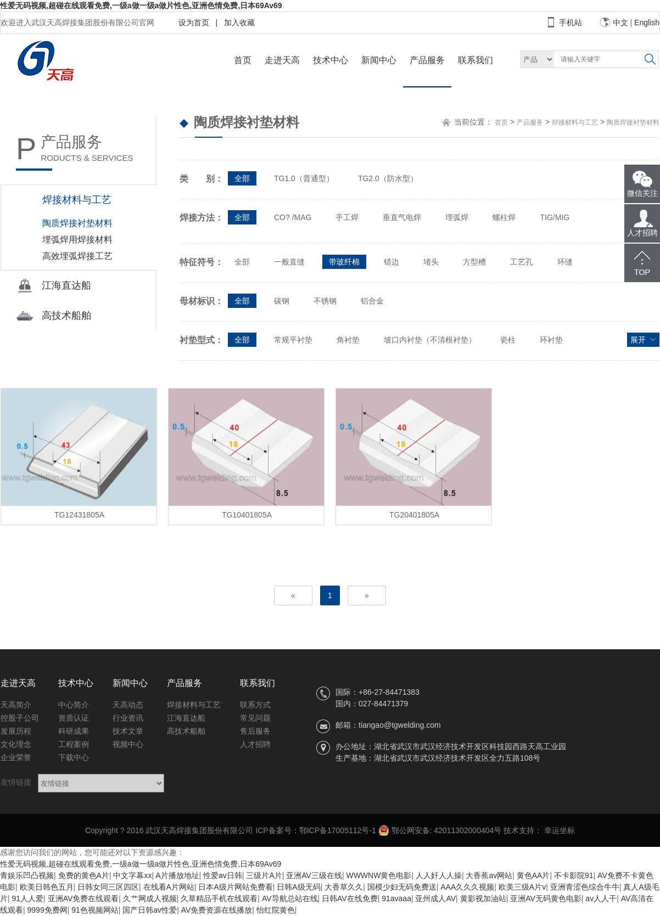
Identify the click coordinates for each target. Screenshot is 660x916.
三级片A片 (264, 875)
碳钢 (281, 300)
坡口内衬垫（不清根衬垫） (430, 339)
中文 (620, 22)
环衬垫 (551, 339)
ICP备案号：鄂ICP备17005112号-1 (315, 830)
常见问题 (255, 717)
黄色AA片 (533, 875)
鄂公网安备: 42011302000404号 (440, 830)
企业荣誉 (16, 757)
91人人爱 (28, 898)
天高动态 (128, 704)
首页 (242, 60)
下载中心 (73, 757)
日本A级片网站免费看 (235, 887)
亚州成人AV (435, 898)
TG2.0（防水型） (388, 178)
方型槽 (474, 261)
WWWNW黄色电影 (378, 875)
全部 (242, 178)
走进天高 (282, 60)
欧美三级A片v (522, 887)
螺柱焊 (504, 217)
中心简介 (73, 704)
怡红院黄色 (275, 910)
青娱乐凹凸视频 (27, 875)
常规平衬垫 (293, 339)
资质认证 (73, 717)
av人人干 (601, 898)
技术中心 (330, 60)
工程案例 (73, 744)
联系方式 (255, 704)
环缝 (565, 261)
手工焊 (347, 217)
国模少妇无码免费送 (402, 887)
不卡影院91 (574, 875)
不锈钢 (325, 300)
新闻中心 (378, 60)
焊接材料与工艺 (575, 122)
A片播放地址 (177, 875)
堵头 (431, 261)
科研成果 (73, 731)
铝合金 (372, 300)
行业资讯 (128, 717)
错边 (391, 261)
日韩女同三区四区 (108, 887)
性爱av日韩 (222, 875)
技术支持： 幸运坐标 (539, 830)
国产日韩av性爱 (149, 910)
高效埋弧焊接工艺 (77, 256)
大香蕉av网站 (489, 875)
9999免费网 (47, 910)
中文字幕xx (132, 875)
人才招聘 (255, 744)
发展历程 (16, 731)
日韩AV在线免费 (350, 898)
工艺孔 (521, 261)
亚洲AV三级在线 (314, 875)
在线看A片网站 (168, 887)
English (646, 22)
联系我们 (475, 60)
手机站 (570, 22)
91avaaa (396, 898)
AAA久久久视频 (467, 887)
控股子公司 (20, 717)
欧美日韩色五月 (47, 887)
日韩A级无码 (298, 887)
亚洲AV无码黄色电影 (545, 898)
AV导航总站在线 (290, 898)
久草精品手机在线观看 (219, 898)
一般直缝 (289, 261)
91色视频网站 (95, 910)
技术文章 (128, 731)
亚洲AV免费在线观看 (83, 898)
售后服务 (255, 731)
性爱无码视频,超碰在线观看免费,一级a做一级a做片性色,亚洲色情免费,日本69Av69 (141, 5)
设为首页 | (197, 22)
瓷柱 (508, 339)
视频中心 (128, 744)
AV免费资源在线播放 (217, 910)
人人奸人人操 (439, 875)
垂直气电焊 (402, 217)
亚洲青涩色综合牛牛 (584, 887)
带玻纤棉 (344, 261)
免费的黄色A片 (83, 875)
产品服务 (427, 60)
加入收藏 (237, 22)
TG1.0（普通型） (304, 178)
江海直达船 (186, 717)
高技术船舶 (186, 731)
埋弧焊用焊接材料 (77, 239)
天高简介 (16, 704)
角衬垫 (348, 339)
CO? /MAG (292, 217)
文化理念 (16, 744)
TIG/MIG (554, 217)
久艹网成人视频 (150, 898)
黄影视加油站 (483, 898)
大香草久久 (344, 887)
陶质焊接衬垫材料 (77, 223)
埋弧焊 (456, 217)
